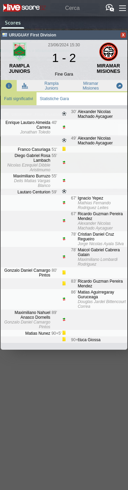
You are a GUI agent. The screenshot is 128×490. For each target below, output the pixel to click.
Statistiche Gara (54, 98)
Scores (13, 22)
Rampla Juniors (51, 86)
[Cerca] (75, 8)
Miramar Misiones (91, 86)
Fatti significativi (18, 98)
